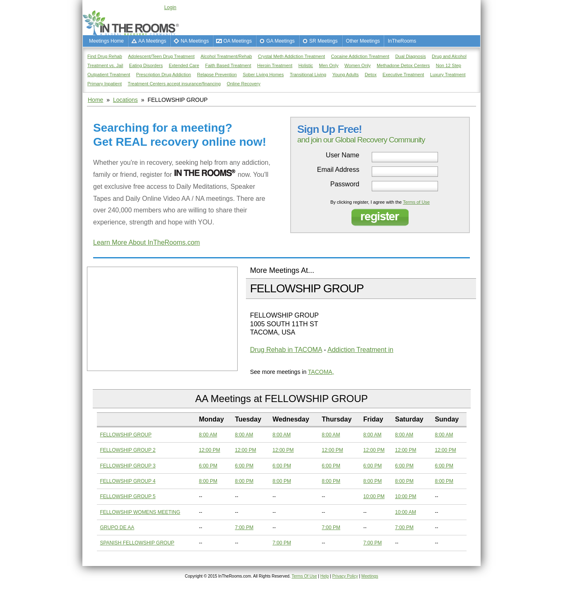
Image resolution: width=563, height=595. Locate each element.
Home (95, 99)
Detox (371, 74)
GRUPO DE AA (117, 527)
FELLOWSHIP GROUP (126, 435)
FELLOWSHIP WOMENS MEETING (140, 512)
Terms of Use (416, 202)
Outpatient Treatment (108, 74)
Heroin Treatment (274, 65)
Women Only (357, 65)
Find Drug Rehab (104, 56)
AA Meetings (152, 41)
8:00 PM (208, 481)
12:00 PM (209, 450)
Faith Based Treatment (228, 65)
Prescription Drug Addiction (163, 74)
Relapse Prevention (217, 74)
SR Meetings (323, 41)
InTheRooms (402, 41)
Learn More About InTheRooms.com (146, 242)
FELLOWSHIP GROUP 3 (128, 466)
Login (170, 7)
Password (344, 184)
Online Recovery (243, 83)
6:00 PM (208, 466)
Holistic (305, 65)
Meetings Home (106, 41)
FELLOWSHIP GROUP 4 (128, 481)
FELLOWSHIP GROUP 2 (128, 450)
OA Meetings (237, 41)
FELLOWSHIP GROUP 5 (128, 496)
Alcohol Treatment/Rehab (226, 56)
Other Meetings (363, 41)
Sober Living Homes (263, 74)
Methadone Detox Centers (403, 65)
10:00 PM (374, 496)
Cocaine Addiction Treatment (360, 56)
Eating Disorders (146, 65)
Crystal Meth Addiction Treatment (291, 56)
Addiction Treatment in (360, 349)
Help (324, 576)
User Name (342, 155)
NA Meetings (194, 41)
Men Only (329, 65)
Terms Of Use (304, 576)
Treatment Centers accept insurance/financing (174, 83)
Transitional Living (308, 74)
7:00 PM (244, 527)
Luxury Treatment (448, 74)
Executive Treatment (403, 74)
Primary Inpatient (104, 83)
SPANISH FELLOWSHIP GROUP (137, 543)
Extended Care (184, 65)
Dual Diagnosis (410, 56)
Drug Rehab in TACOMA (286, 349)
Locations (125, 99)
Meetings (369, 576)
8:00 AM (208, 435)
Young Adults (345, 74)
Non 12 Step (448, 65)
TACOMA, (321, 372)
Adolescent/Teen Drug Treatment (161, 56)
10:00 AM (405, 512)
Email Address (338, 169)
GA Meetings (280, 41)
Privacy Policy (345, 576)
